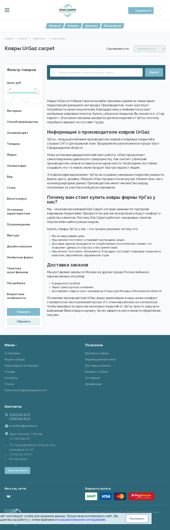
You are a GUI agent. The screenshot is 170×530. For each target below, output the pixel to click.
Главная (9, 38)
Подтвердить (137, 518)
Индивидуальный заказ (100, 359)
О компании (12, 353)
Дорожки (91, 25)
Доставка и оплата (98, 365)
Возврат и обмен (96, 371)
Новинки (73, 25)
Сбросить (23, 321)
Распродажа (112, 25)
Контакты (11, 377)
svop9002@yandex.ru (23, 425)
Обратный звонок (17, 470)
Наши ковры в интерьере (22, 365)
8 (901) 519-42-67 (19, 414)
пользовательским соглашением (81, 520)
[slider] (8, 92)
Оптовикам (92, 377)
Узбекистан (39, 38)
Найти (154, 72)
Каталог (55, 25)
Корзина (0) (143, 10)
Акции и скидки (15, 359)
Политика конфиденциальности (26, 390)
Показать (23, 311)
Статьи (9, 384)
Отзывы (10, 371)
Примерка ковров (97, 353)
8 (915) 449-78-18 (19, 418)
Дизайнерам (93, 384)
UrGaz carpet (58, 38)
